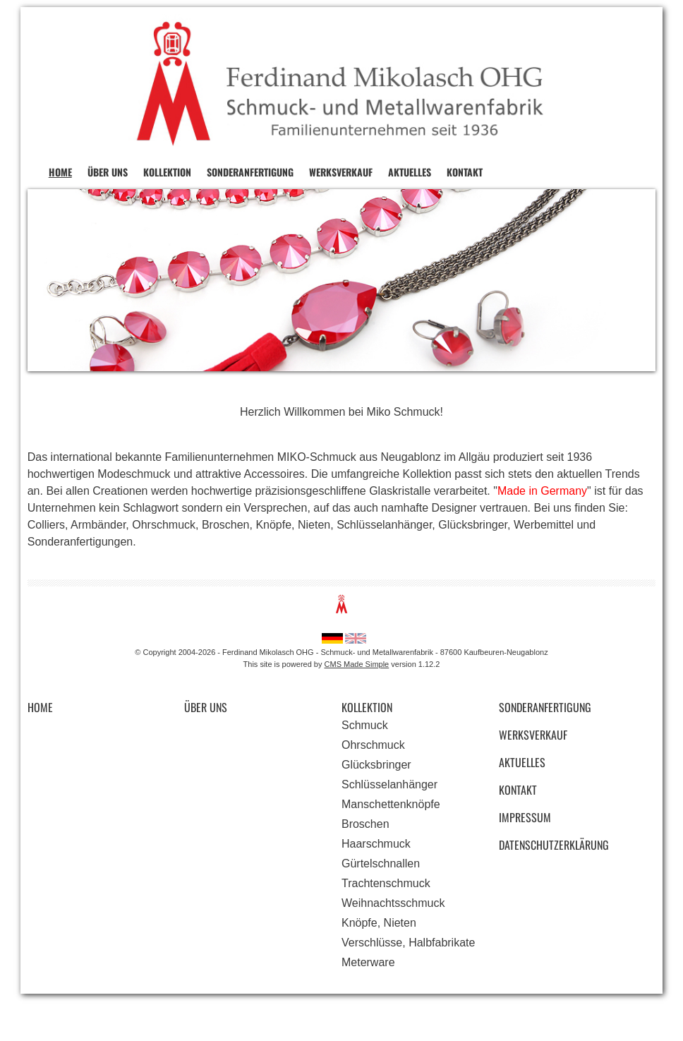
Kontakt (465, 171)
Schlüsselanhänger (389, 784)
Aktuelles (409, 171)
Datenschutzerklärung (554, 844)
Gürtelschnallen (381, 863)
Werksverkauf (341, 171)
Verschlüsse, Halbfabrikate (408, 943)
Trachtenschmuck (386, 883)
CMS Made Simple (357, 664)
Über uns (107, 171)
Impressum (525, 817)
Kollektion (167, 171)
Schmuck (365, 725)
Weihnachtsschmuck (393, 903)
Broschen (365, 824)
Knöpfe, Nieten (379, 923)
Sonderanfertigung (250, 171)
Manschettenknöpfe (391, 804)
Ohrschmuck (373, 745)
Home (60, 171)
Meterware (368, 962)
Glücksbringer (376, 765)
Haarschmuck (376, 844)
